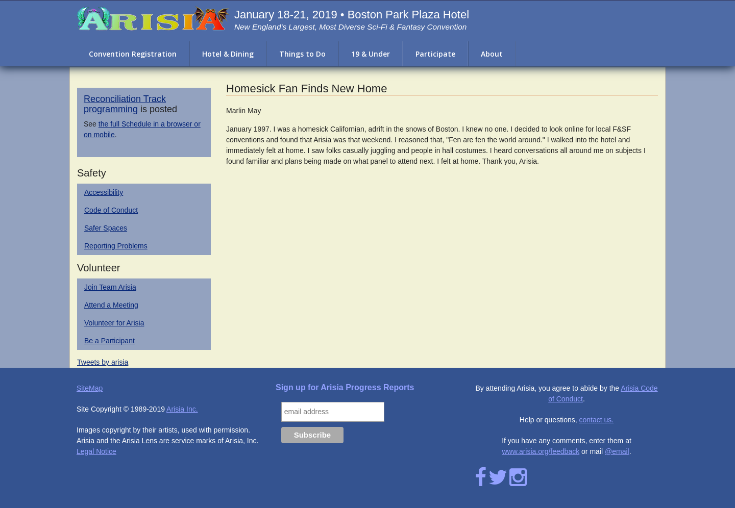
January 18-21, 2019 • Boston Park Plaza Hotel (351, 14)
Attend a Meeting (111, 305)
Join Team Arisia (110, 287)
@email (617, 451)
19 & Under (370, 54)
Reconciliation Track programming (125, 104)
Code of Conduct (111, 210)
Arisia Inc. (182, 409)
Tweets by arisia (102, 362)
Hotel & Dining (228, 54)
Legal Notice (96, 451)
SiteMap (90, 388)
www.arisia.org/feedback (540, 451)
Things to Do (302, 54)
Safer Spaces (105, 228)
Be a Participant (109, 341)
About (492, 54)
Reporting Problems (116, 246)
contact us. (596, 420)
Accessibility (103, 192)
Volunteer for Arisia (114, 323)
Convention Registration (133, 54)
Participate (435, 54)
